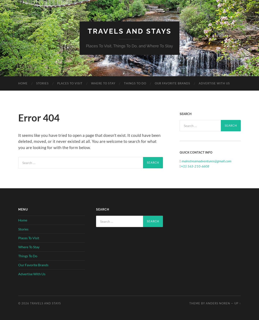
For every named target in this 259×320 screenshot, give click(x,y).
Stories (42, 83)
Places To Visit (70, 83)
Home (23, 83)
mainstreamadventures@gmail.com (206, 161)
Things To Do (135, 83)
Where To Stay (103, 83)
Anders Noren (218, 303)
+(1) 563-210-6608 (195, 166)
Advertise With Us (214, 83)
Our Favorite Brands (172, 83)
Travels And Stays (130, 31)
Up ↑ (237, 303)
